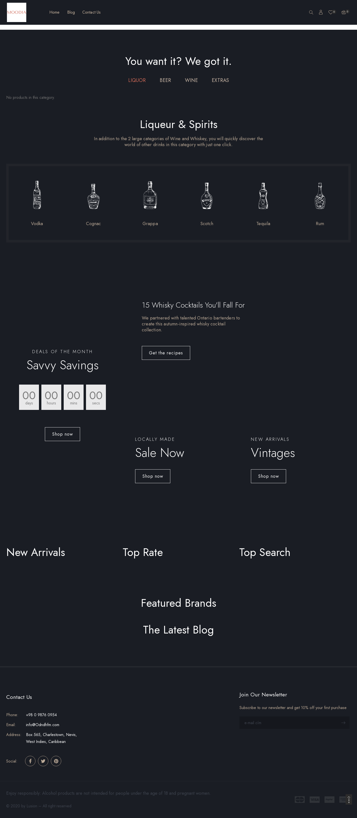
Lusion (32, 806)
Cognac (93, 223)
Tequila (263, 223)
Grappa (150, 223)
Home (54, 12)
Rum (320, 223)
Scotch (206, 223)
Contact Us (91, 12)
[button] (62, 434)
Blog (71, 12)
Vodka (37, 223)
